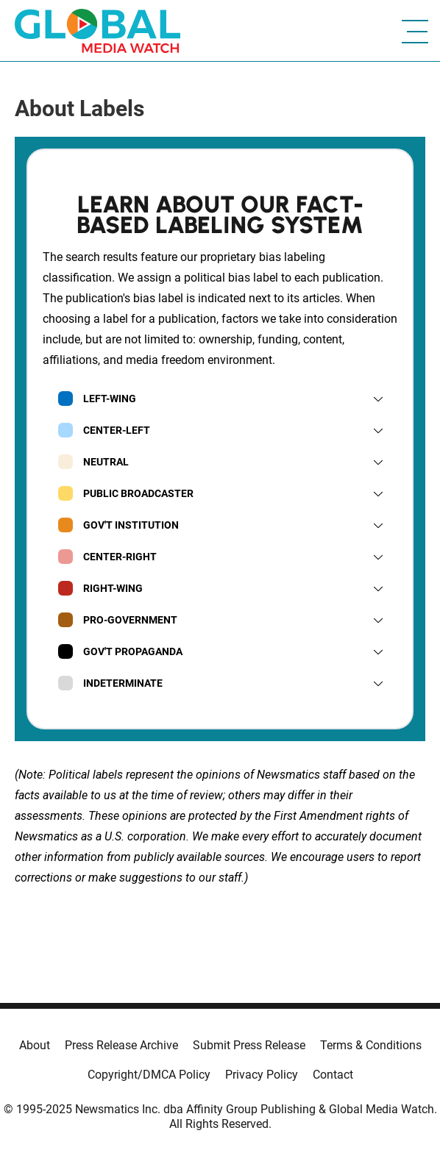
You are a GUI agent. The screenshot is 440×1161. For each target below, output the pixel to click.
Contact (333, 1075)
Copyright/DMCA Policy (149, 1075)
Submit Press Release (249, 1045)
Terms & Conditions (371, 1045)
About (34, 1045)
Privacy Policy (261, 1075)
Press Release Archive (121, 1045)
